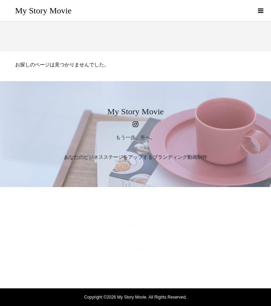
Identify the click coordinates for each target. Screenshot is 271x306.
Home (135, 200)
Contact (135, 262)
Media (135, 274)
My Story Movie (43, 10)
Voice (135, 237)
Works (135, 225)
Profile (135, 213)
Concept (135, 250)
